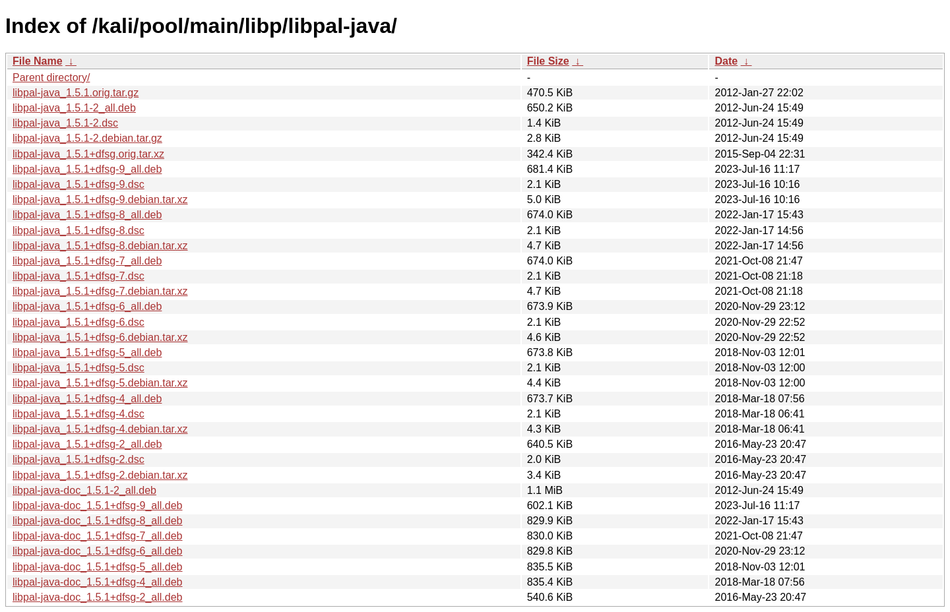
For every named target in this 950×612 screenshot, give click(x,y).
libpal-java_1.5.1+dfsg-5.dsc (78, 367)
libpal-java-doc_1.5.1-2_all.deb (84, 490)
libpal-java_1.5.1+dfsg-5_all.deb (87, 352)
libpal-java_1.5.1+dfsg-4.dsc (78, 413)
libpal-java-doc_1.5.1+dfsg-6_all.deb (98, 551)
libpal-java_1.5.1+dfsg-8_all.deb (87, 214)
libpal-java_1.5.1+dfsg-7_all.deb (87, 260)
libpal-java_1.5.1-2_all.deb (74, 107)
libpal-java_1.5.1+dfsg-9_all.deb (87, 169)
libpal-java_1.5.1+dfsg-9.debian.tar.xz (100, 199)
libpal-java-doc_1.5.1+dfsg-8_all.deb (98, 520)
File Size (548, 61)
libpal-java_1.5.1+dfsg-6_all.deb (87, 306)
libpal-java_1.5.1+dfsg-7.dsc (78, 276)
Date (726, 61)
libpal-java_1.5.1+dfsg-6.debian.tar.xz (100, 337)
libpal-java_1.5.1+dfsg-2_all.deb (87, 444)
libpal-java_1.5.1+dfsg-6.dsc (78, 322)
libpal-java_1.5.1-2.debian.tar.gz (87, 138)
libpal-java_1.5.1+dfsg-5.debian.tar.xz (100, 382)
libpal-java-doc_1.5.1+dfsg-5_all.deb (98, 566)
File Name (38, 61)
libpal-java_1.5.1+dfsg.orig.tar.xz (88, 154)
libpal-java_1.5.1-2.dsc (65, 123)
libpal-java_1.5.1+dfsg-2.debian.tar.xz (100, 475)
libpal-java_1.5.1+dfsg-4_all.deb (87, 398)
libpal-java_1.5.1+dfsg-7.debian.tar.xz (100, 291)
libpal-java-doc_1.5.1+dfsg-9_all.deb (98, 505)
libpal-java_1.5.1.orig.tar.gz (76, 92)
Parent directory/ (51, 77)
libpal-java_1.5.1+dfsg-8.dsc (78, 230)
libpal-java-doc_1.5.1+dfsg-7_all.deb (98, 535)
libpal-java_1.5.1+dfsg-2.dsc (78, 459)
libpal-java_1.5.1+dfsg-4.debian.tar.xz (100, 429)
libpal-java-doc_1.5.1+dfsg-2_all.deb (98, 597)
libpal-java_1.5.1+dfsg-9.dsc (78, 184)
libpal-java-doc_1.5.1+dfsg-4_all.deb (98, 582)
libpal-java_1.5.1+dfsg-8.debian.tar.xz (100, 245)
